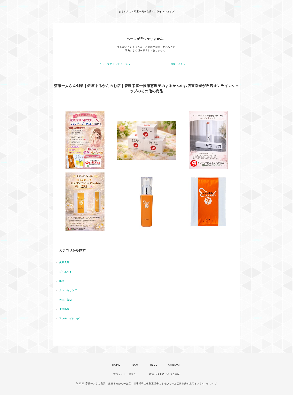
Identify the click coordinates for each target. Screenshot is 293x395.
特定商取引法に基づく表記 (164, 374)
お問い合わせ (178, 64)
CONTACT (174, 364)
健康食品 (64, 262)
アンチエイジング (69, 318)
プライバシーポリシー (126, 374)
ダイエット (65, 271)
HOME (116, 364)
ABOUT (135, 364)
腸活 (61, 281)
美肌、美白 (65, 299)
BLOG (154, 364)
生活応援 (64, 309)
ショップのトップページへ (115, 64)
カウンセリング (68, 290)
